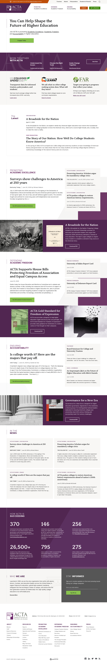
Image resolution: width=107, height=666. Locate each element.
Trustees (59, 1)
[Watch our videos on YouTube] (96, 660)
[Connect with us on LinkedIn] (89, 660)
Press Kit (88, 632)
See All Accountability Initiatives (21, 382)
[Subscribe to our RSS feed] (99, 660)
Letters (24, 638)
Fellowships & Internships (13, 638)
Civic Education (30, 115)
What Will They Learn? (44, 639)
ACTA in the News (71, 170)
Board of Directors (11, 632)
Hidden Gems (41, 643)
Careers (9, 636)
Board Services (74, 634)
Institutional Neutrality (60, 643)
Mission (9, 628)
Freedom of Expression (73, 261)
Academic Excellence (35, 32)
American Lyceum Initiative (45, 645)
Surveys (25, 634)
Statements (26, 636)
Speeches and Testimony (29, 632)
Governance (74, 368)
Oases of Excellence (43, 641)
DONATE (84, 8)
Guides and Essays (27, 630)
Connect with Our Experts (37, 68)
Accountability (18, 34)
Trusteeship (70, 346)
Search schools (46, 98)
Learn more (13, 98)
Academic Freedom (51, 32)
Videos (68, 368)
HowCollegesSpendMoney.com (18, 538)
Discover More (13, 596)
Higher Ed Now (33, 1)
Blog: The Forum (27, 645)
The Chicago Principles (60, 641)
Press (94, 1)
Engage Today (22, 40)
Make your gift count (79, 95)
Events (8, 640)
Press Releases (90, 628)
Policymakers (74, 1)
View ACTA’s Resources (56, 68)
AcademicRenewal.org (78, 558)
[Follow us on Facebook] (85, 660)
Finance (22, 473)
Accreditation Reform (75, 636)
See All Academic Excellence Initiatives (23, 206)
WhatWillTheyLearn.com (81, 535)
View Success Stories (74, 68)
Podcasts (25, 640)
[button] (40, 8)
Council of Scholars (11, 634)
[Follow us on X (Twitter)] (92, 660)
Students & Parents (85, 1)
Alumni (66, 1)
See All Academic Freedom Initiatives (22, 300)
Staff (8, 630)
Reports (25, 628)
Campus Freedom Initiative (61, 630)
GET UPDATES (95, 8)
